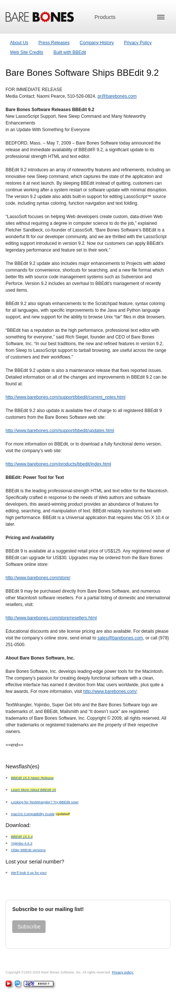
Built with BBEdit (69, 52)
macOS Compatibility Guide (32, 814)
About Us (19, 42)
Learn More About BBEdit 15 (33, 790)
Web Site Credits (26, 52)
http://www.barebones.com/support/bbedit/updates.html (60, 430)
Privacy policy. (123, 972)
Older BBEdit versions (28, 850)
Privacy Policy (138, 42)
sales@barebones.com (120, 638)
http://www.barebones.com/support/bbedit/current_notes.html (66, 397)
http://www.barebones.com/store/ (38, 577)
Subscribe (28, 927)
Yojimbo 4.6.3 (21, 843)
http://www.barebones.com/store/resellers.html (51, 617)
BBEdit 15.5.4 (22, 836)
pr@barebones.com (117, 96)
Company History (97, 42)
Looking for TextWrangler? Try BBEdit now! (45, 802)
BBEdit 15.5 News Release (32, 778)
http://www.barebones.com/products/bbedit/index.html (58, 464)
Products (105, 17)
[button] (160, 17)
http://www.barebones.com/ (110, 691)
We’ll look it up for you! (28, 873)
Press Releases (54, 42)
